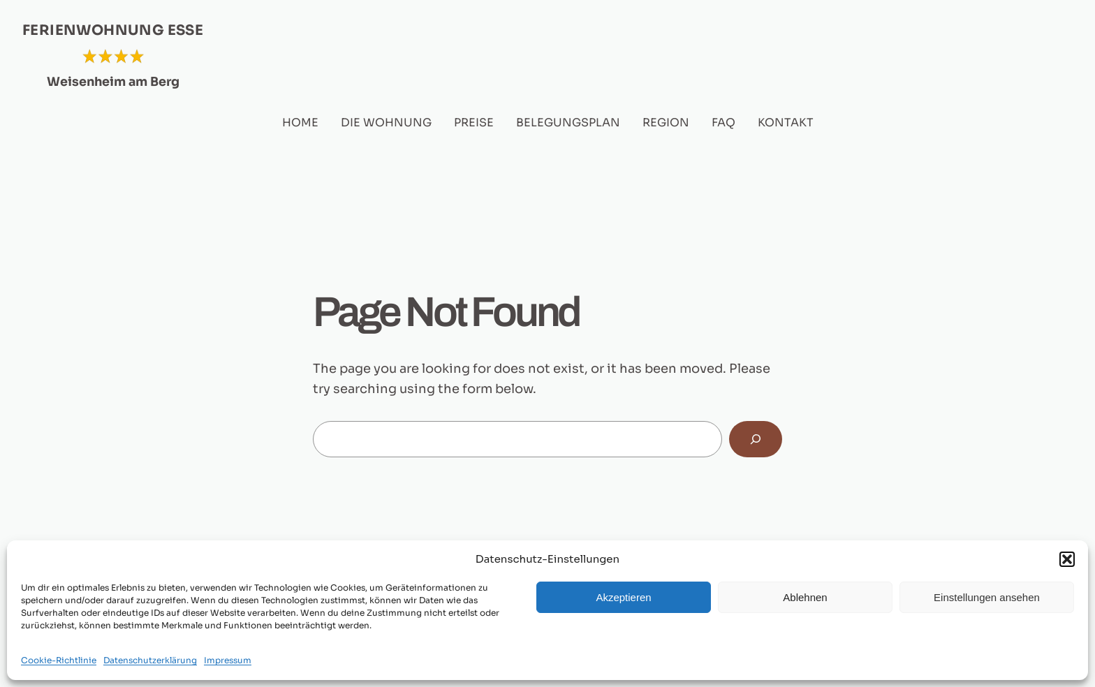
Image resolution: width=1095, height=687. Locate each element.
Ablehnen (805, 597)
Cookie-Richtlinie (58, 660)
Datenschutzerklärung (150, 660)
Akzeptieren (623, 597)
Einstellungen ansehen (987, 597)
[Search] (755, 439)
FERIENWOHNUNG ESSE (112, 30)
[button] (1067, 559)
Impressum (227, 660)
